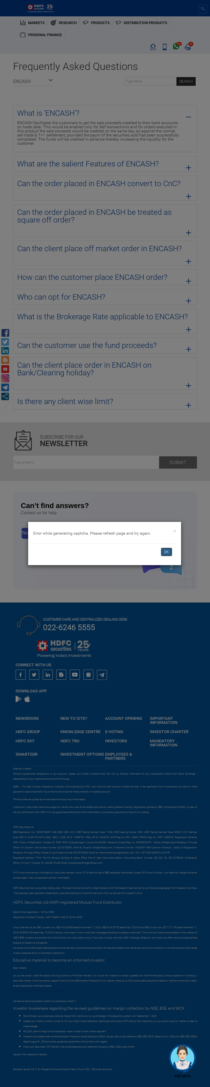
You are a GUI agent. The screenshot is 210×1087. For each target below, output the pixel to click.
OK (166, 552)
